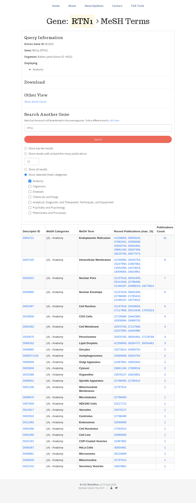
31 (164, 238)
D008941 (28, 380)
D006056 (28, 362)
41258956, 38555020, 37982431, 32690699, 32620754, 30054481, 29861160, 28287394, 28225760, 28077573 (127, 245)
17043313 (120, 428)
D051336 (28, 387)
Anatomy (35, 181)
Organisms (37, 186)
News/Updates (94, 6)
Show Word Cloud (35, 102)
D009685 (28, 292)
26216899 (120, 453)
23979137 (120, 409)
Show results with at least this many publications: (55, 154)
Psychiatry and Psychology (46, 207)
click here (114, 120)
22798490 (120, 397)
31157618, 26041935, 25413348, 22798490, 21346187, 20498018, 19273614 (134, 281)
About (72, 6)
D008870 (28, 397)
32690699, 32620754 (127, 355)
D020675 (28, 336)
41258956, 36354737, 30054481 (134, 343)
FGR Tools (137, 6)
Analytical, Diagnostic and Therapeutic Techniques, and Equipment (71, 202)
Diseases (36, 191)
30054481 (120, 447)
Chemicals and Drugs (43, 197)
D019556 (28, 316)
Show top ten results (38, 148)
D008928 (28, 460)
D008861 (28, 453)
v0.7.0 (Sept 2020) (108, 484)
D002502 (28, 416)
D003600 (28, 368)
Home (56, 6)
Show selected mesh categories (45, 175)
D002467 (28, 306)
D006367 (28, 447)
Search (98, 139)
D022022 (28, 278)
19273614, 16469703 (127, 349)
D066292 (28, 343)
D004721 (28, 238)
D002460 (28, 434)
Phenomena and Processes (47, 213)
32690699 (120, 422)
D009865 (28, 349)
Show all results (35, 169)
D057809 (28, 403)
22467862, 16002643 (127, 362)
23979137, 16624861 (127, 374)
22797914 (120, 387)
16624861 (120, 466)
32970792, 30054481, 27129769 (134, 336)
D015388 (28, 374)
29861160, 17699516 (127, 368)
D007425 (28, 259)
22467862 (120, 441)
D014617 (28, 409)
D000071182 (30, 355)
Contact (117, 6)
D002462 (28, 326)
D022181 (28, 441)
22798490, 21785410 (127, 380)
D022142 (28, 466)
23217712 (120, 403)
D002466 (28, 428)
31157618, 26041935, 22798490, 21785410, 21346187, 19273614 (127, 295)
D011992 (28, 422)
